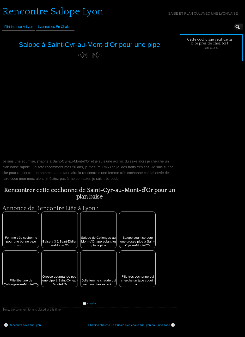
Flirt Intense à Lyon (18, 27)
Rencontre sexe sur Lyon (22, 325)
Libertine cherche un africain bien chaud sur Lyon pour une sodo (131, 325)
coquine (92, 303)
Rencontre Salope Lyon (52, 11)
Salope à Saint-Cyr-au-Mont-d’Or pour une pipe (89, 44)
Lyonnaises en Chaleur (55, 27)
